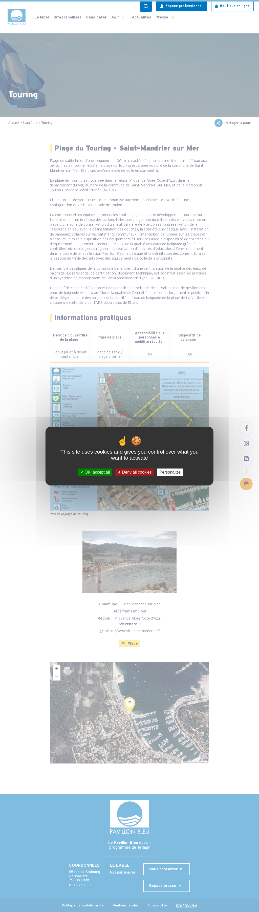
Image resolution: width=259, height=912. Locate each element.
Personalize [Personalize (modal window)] (170, 472)
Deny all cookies (135, 472)
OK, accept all (95, 472)
